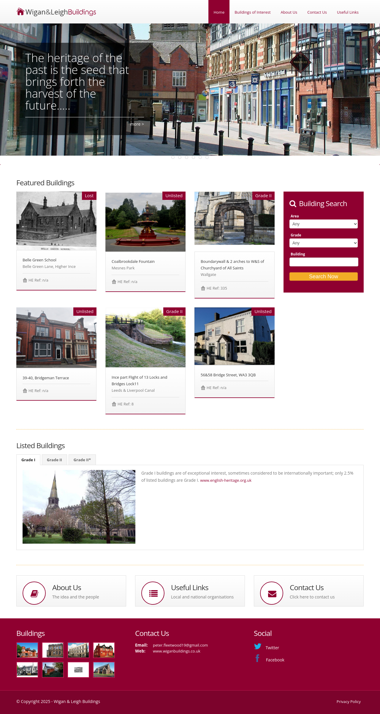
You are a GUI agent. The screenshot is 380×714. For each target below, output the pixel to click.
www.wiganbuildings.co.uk (176, 651)
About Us (289, 12)
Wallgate (208, 274)
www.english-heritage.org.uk (225, 480)
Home (218, 12)
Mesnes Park (123, 268)
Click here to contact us (312, 597)
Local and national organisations (202, 597)
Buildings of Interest (252, 12)
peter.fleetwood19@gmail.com (180, 645)
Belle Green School (39, 260)
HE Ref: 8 (126, 404)
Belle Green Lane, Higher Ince (49, 266)
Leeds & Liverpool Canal (133, 390)
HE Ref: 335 (217, 288)
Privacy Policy (349, 701)
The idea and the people (75, 597)
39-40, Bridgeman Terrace (46, 377)
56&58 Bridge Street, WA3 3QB (228, 374)
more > (137, 124)
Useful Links (348, 12)
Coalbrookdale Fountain (133, 261)
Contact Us (317, 12)
